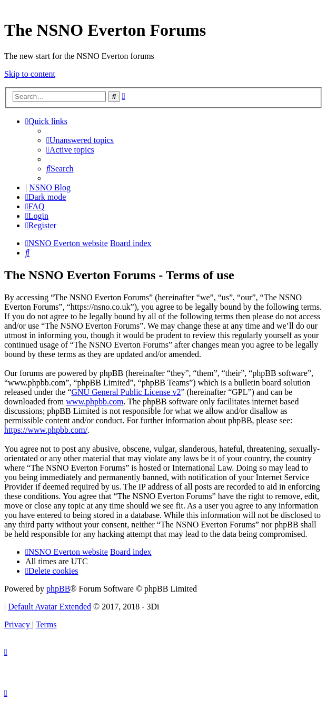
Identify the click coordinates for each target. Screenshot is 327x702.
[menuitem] (80, 140)
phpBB (58, 588)
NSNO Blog (50, 187)
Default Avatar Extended (49, 606)
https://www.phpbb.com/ (45, 429)
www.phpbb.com (94, 401)
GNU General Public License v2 (126, 392)
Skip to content (29, 73)
